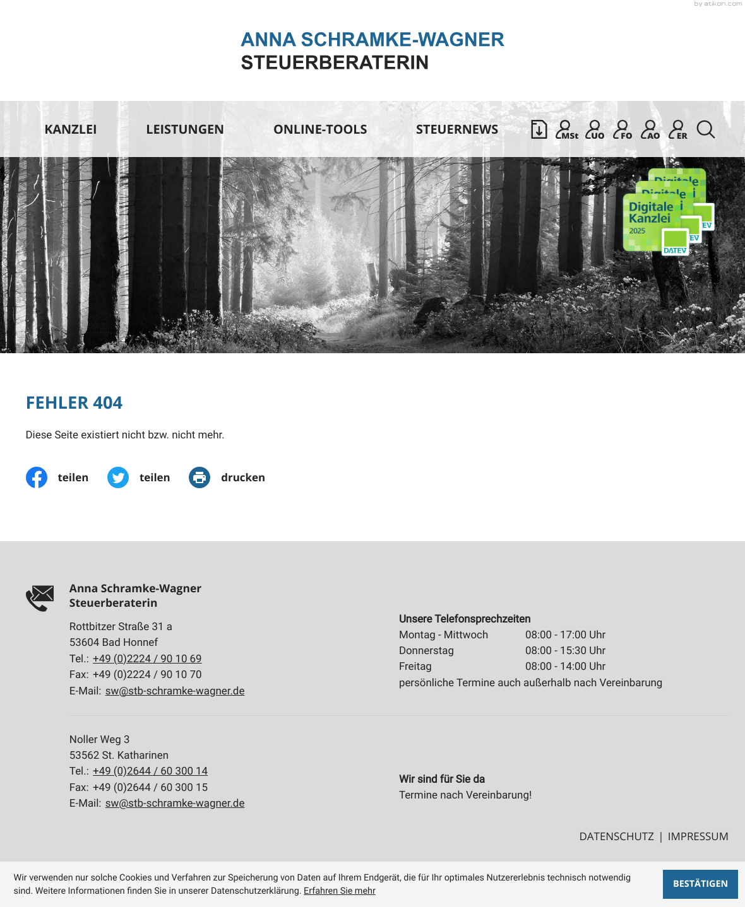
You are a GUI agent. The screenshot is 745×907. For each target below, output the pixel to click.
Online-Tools (320, 129)
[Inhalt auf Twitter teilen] (148, 477)
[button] (539, 129)
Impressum (698, 836)
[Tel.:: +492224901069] (147, 659)
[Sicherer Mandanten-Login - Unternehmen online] (595, 129)
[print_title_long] (236, 477)
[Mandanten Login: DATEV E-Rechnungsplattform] (678, 129)
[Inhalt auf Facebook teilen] (66, 477)
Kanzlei (70, 129)
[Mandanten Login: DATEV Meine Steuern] (567, 129)
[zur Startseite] (372, 50)
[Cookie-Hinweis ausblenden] (700, 884)
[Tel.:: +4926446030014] (150, 772)
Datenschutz (617, 836)
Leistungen (185, 129)
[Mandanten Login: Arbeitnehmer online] (650, 129)
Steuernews (457, 129)
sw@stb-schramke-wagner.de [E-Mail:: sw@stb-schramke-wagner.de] (175, 691)
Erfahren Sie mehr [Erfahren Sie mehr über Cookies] (340, 891)
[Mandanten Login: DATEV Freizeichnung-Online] (622, 129)
